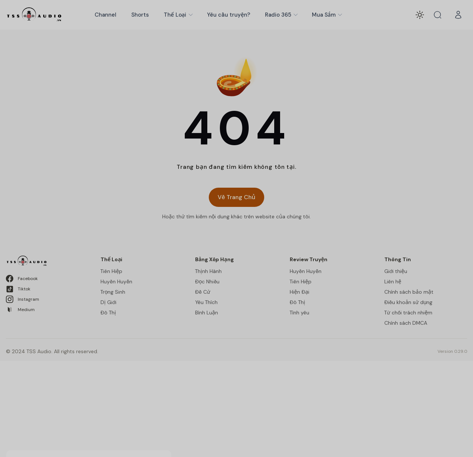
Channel (105, 14)
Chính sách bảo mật (408, 292)
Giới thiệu (395, 271)
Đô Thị (108, 312)
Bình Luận (206, 312)
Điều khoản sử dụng (408, 302)
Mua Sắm (327, 14)
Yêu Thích (206, 302)
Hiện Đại (299, 292)
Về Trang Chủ (236, 197)
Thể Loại (179, 14)
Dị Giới (108, 302)
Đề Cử (202, 292)
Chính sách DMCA (405, 323)
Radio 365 (282, 14)
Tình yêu (299, 312)
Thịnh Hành (208, 271)
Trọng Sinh (113, 292)
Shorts (140, 14)
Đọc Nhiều (207, 281)
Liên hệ (392, 281)
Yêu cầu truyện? (228, 14)
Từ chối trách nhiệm (408, 312)
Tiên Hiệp (111, 271)
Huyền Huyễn (116, 281)
